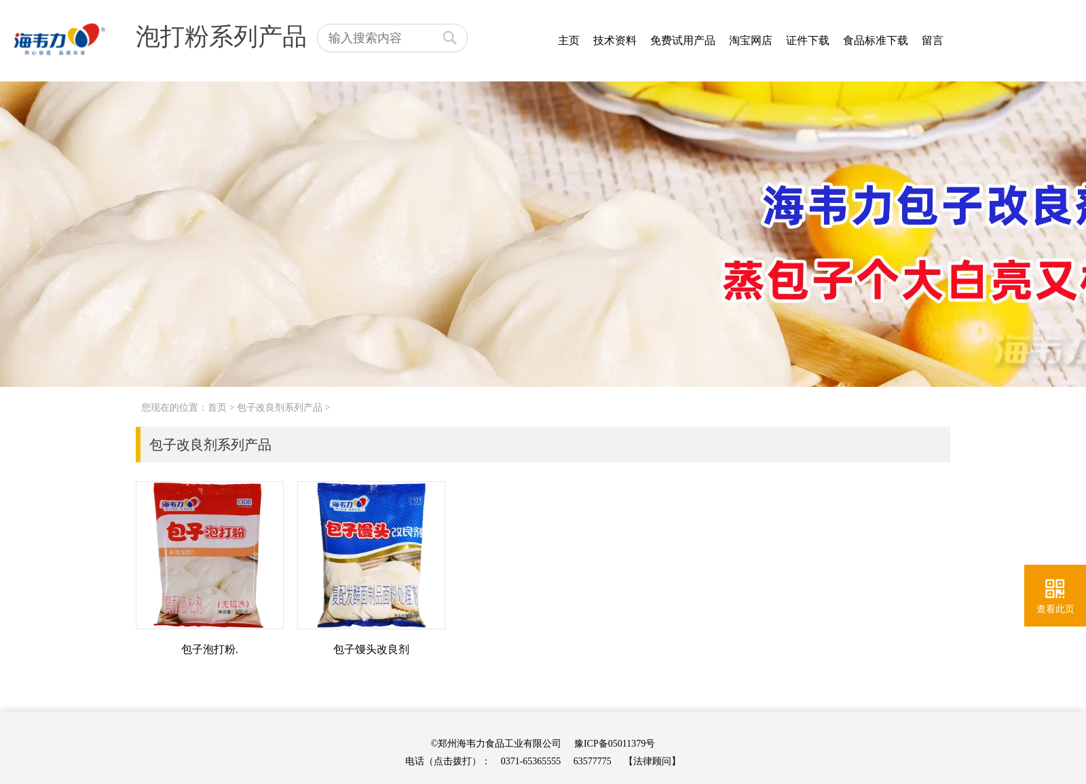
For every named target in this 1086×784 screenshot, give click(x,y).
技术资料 (615, 40)
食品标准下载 (875, 40)
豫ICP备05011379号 (614, 744)
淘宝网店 (750, 40)
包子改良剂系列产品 (279, 408)
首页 (217, 408)
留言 (932, 40)
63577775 (593, 761)
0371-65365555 (531, 761)
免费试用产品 (682, 40)
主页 (569, 40)
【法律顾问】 (652, 761)
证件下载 (807, 40)
